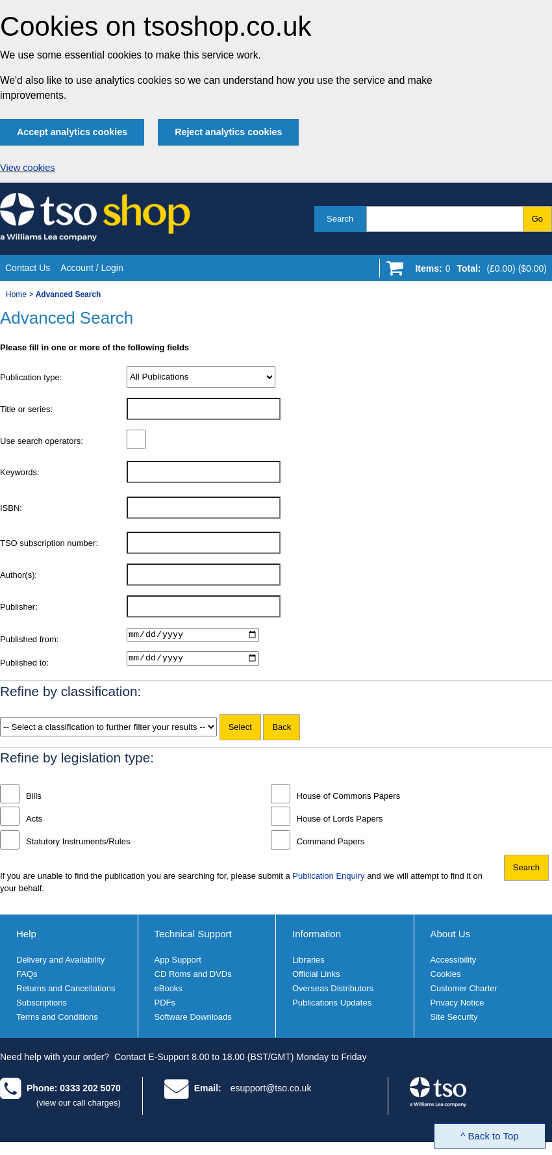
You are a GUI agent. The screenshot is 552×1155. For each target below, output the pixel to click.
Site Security (454, 1021)
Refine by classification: (70, 694)
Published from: (29, 639)
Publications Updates (331, 1006)
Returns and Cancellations (65, 992)
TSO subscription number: (49, 543)
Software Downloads (193, 1021)
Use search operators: (41, 441)
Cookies (446, 978)
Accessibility (454, 963)
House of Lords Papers (340, 822)
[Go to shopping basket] (477, 271)
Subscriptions (41, 1006)
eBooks (168, 992)
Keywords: (20, 472)
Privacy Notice (457, 1006)
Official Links (316, 978)
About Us (451, 936)
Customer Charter (464, 992)
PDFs (165, 1006)
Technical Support (193, 936)
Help (26, 936)
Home (16, 294)
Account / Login (91, 268)
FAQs (27, 978)
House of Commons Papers (349, 799)
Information (316, 936)
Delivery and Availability (60, 963)
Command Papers (331, 845)
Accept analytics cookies (72, 132)
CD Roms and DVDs (193, 978)
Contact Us (27, 268)
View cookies (27, 167)
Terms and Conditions (57, 1021)
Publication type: (31, 377)
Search (340, 219)
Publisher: (19, 607)
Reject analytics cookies (228, 132)
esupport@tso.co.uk (271, 1091)
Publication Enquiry (328, 879)
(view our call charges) (78, 1106)
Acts (34, 822)
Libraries (308, 963)
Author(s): (18, 575)
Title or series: (26, 409)
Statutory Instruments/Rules (78, 845)
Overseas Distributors (332, 992)
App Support (178, 963)
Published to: (24, 664)
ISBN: (11, 508)
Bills (34, 799)
